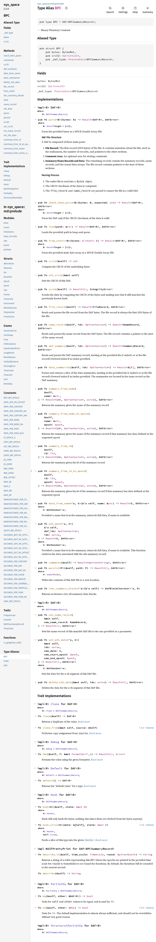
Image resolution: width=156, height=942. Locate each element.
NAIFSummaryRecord (56, 114)
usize (100, 324)
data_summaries (59, 367)
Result (86, 119)
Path (56, 574)
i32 (52, 453)
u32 (75, 55)
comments (55, 562)
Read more (84, 721)
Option (66, 55)
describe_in (51, 854)
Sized (53, 834)
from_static (57, 240)
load (52, 226)
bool (131, 854)
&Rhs (72, 907)
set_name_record (60, 614)
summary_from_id (60, 446)
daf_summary (57, 345)
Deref (50, 126)
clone (46, 716)
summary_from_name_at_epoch (68, 413)
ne (44, 907)
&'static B (90, 240)
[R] (131, 367)
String (103, 562)
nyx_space (43, 3)
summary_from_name (62, 388)
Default (56, 768)
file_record (57, 306)
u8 (67, 126)
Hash (54, 794)
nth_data (55, 523)
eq (44, 896)
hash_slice (50, 824)
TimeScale (97, 854)
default (48, 780)
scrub (52, 289)
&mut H (80, 806)
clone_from (50, 727)
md (52, 3)
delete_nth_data (60, 682)
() (85, 289)
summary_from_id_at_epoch (67, 471)
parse (52, 119)
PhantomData (76, 59)
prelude (59, 3)
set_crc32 (55, 275)
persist (54, 568)
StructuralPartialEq (67, 925)
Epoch (58, 424)
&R (59, 399)
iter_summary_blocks (63, 588)
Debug (55, 742)
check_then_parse (61, 202)
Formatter (78, 754)
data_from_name (59, 503)
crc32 (52, 261)
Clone (55, 704)
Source (150, 727)
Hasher (50, 813)
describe (49, 873)
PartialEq (58, 884)
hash (46, 806)
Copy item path (66, 8)
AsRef (50, 574)
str (69, 226)
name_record (57, 324)
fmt (45, 754)
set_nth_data (58, 639)
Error (119, 754)
